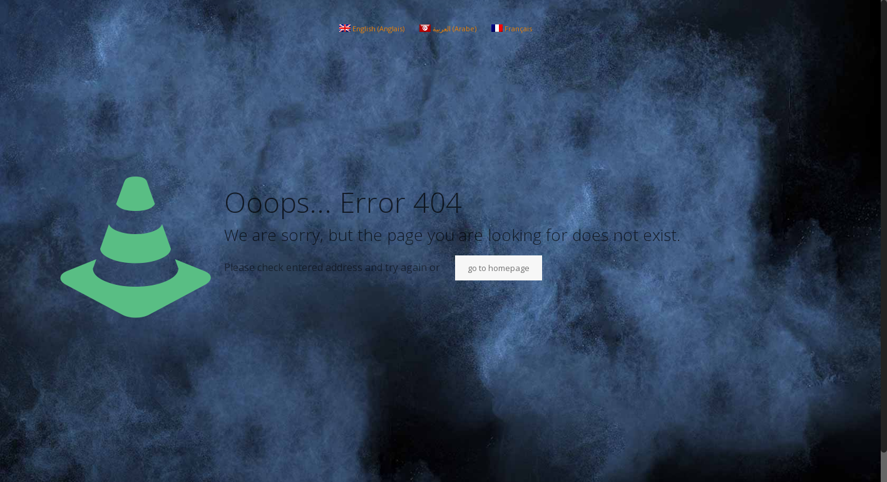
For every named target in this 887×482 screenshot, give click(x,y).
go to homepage (499, 268)
